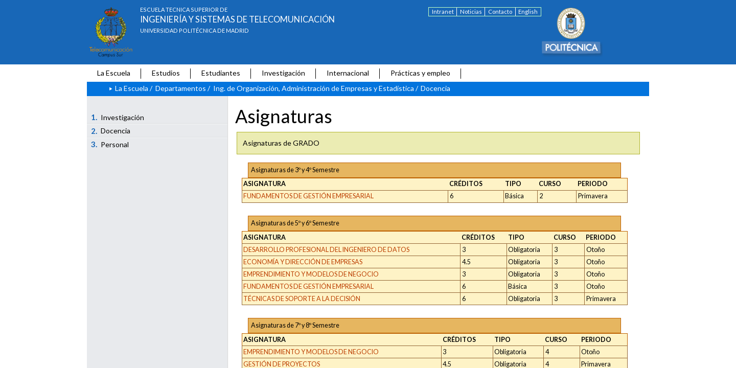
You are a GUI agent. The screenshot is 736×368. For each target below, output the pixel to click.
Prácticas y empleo (420, 72)
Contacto (500, 11)
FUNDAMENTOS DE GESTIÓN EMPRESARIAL (308, 196)
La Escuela (113, 72)
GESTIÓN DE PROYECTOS (281, 364)
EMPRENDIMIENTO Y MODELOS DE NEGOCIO (311, 274)
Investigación (283, 72)
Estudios (166, 72)
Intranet (443, 11)
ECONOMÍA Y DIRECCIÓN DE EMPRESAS (302, 262)
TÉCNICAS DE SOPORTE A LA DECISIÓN (301, 299)
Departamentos (180, 88)
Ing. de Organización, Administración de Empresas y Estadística (313, 88)
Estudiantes (220, 72)
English (528, 11)
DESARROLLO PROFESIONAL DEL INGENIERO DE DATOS (326, 250)
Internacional (348, 72)
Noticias (471, 11)
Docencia (111, 130)
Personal (110, 144)
